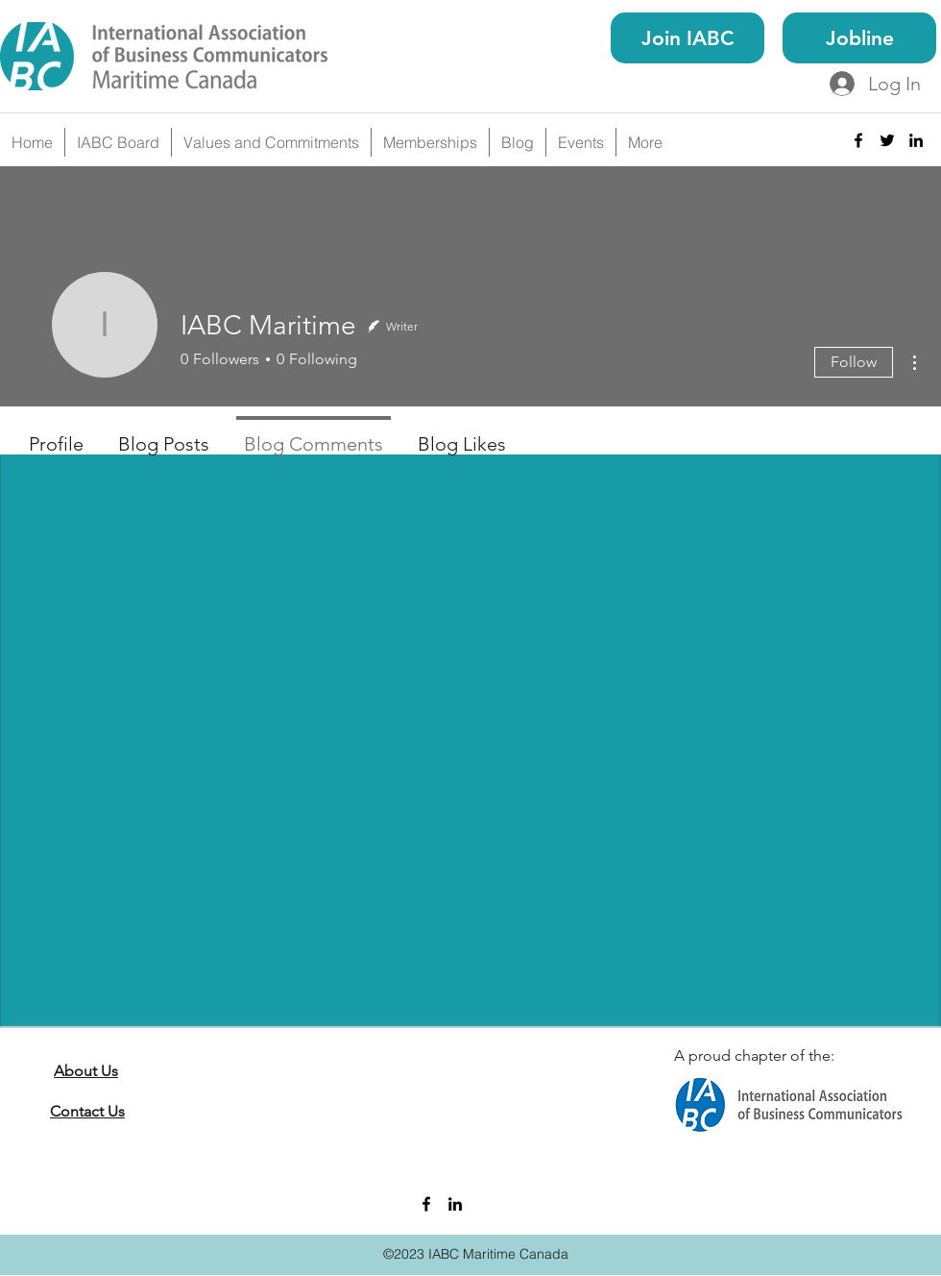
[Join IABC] (687, 37)
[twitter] (887, 140)
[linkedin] (916, 140)
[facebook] (858, 140)
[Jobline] (859, 37)
